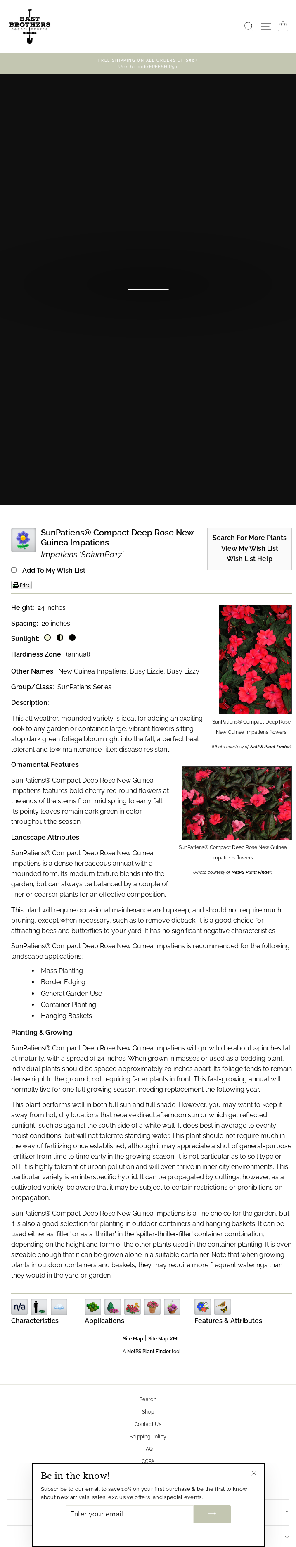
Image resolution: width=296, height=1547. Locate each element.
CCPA (148, 1461)
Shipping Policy (148, 1437)
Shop (148, 1412)
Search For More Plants (250, 538)
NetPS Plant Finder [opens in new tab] (148, 1351)
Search (148, 1399)
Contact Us (148, 1424)
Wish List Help (249, 559)
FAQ (148, 1449)
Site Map (133, 1339)
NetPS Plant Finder (270, 747)
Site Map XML (164, 1339)
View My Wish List (249, 548)
